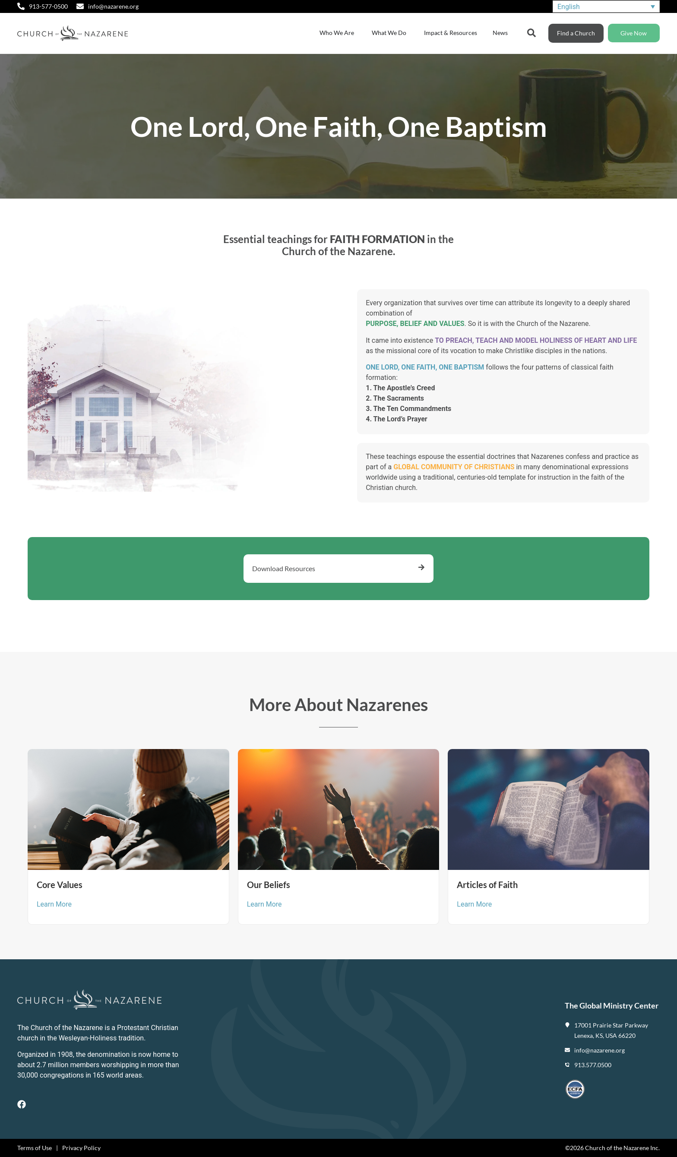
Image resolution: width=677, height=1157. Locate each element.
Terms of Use (34, 1147)
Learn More (54, 904)
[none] (606, 6)
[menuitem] (606, 6)
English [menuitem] (568, 6)
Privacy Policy (81, 1147)
